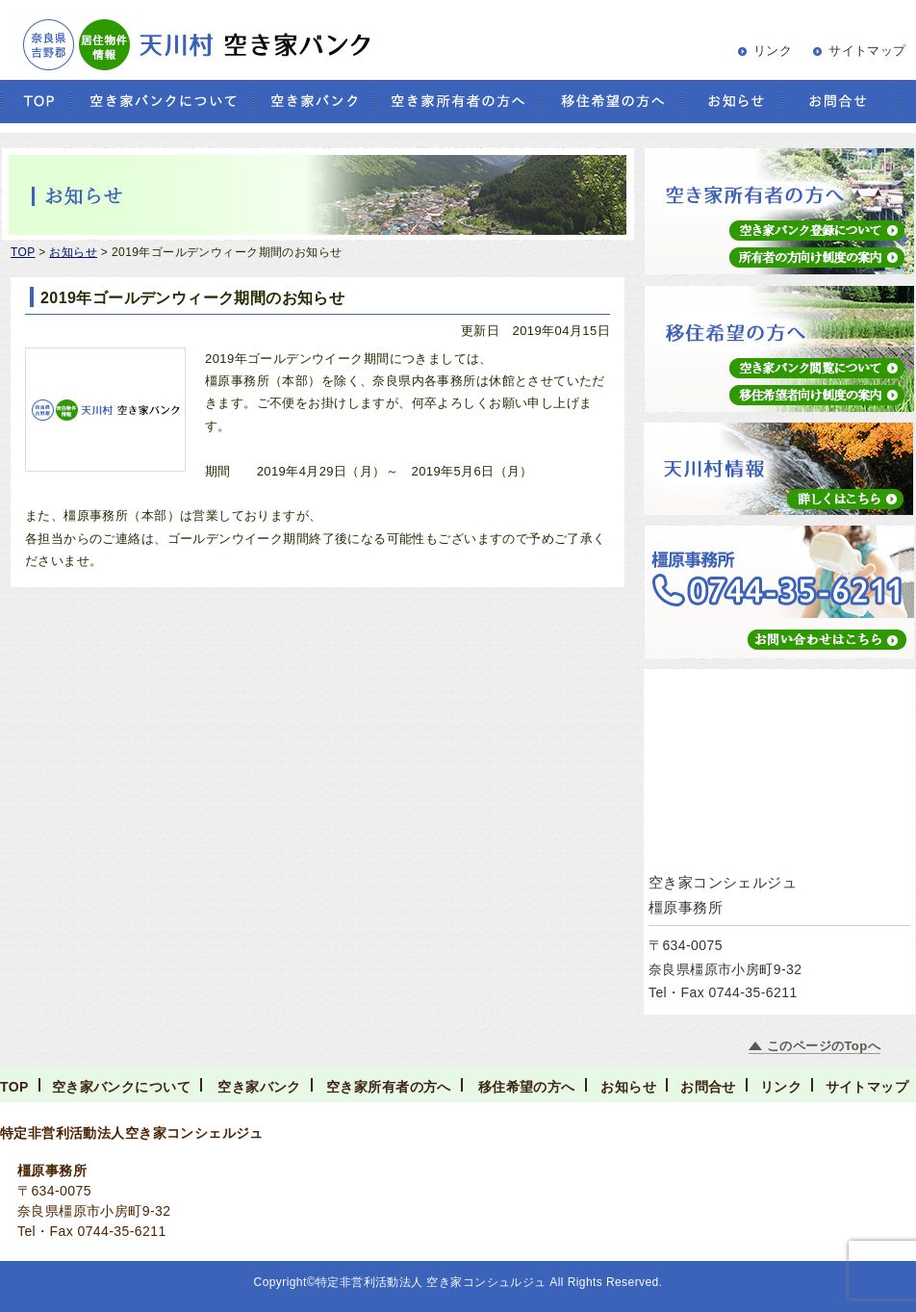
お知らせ (628, 1086)
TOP (14, 1086)
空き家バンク (259, 1086)
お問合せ (708, 1086)
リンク (772, 50)
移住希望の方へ (526, 1086)
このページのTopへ (823, 1046)
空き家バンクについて (121, 1086)
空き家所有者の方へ (388, 1086)
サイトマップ (867, 50)
